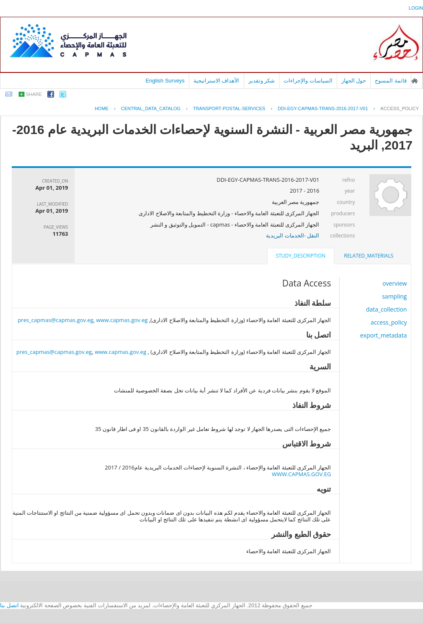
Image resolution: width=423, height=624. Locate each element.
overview (394, 283)
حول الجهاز (353, 80)
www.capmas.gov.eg (122, 320)
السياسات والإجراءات (308, 80)
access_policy (399, 108)
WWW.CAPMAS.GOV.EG (301, 474)
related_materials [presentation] (368, 255)
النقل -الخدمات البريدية (292, 235)
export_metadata (383, 335)
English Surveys (165, 80)
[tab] (368, 256)
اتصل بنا (9, 605)
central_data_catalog (151, 108)
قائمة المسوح (391, 80)
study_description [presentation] (300, 255)
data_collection (386, 309)
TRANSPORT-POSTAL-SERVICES (229, 108)
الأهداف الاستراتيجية (216, 80)
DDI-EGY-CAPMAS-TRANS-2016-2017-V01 (323, 108)
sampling (394, 296)
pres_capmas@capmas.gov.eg (55, 320)
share (34, 94)
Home (101, 108)
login (416, 7)
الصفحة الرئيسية (414, 80)
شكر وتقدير (261, 80)
